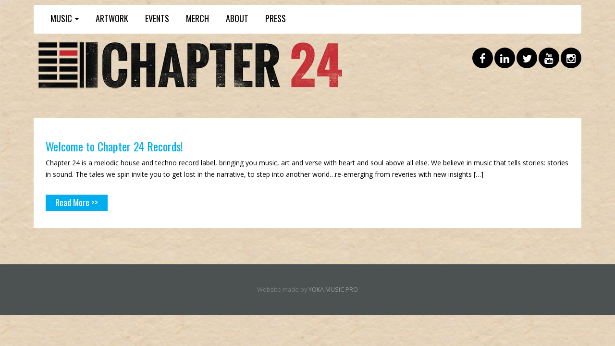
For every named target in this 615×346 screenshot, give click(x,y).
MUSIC (64, 18)
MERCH (197, 18)
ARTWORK (112, 18)
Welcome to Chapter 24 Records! (115, 146)
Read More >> (76, 202)
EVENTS (157, 18)
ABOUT (237, 18)
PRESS (275, 18)
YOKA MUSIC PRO (333, 289)
